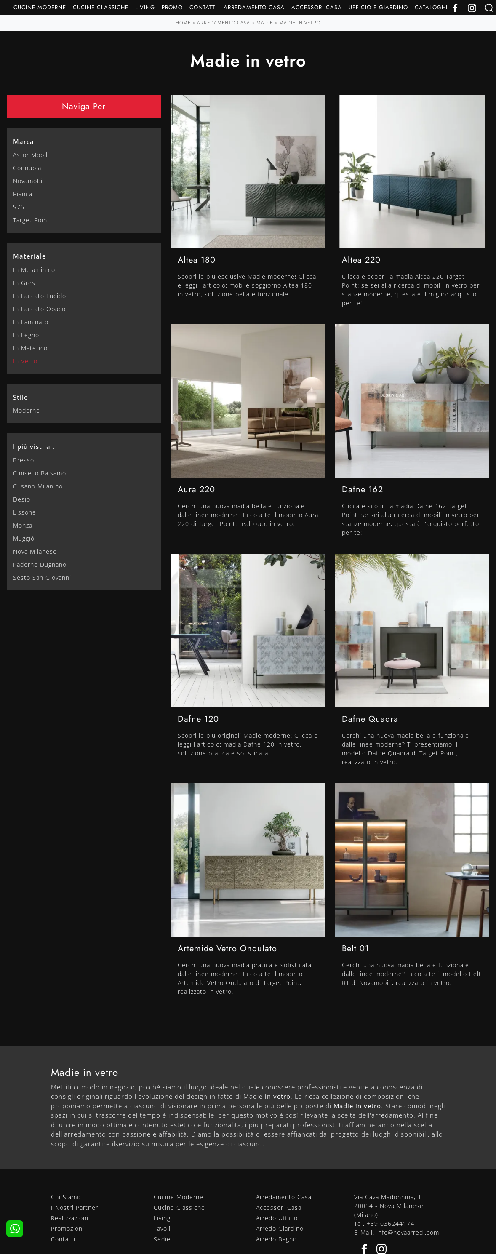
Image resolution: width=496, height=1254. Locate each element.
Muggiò (24, 538)
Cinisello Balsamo (39, 473)
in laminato (30, 322)
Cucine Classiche (100, 7)
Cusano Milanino (38, 486)
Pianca (22, 194)
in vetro (25, 361)
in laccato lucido (39, 296)
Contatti (203, 7)
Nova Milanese (35, 551)
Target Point (31, 220)
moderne (26, 410)
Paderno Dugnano (40, 564)
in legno (26, 335)
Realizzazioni (69, 1218)
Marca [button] (23, 141)
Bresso (23, 460)
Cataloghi (431, 7)
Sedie (162, 1239)
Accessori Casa (316, 7)
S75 (18, 207)
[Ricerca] (489, 7)
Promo (172, 7)
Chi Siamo (66, 1197)
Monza (22, 525)
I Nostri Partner (74, 1207)
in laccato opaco (39, 309)
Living (145, 7)
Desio (21, 499)
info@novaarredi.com (407, 1232)
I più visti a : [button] (34, 446)
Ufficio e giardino (378, 7)
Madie (264, 22)
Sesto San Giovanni (42, 578)
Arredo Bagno (276, 1239)
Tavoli (162, 1229)
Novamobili (29, 181)
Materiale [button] (29, 256)
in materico (30, 348)
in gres (24, 283)
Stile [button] (20, 397)
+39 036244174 (390, 1223)
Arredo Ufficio (277, 1218)
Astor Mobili (31, 155)
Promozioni (67, 1229)
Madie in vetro (299, 22)
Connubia (27, 168)
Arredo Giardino (280, 1229)
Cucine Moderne (39, 7)
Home (183, 22)
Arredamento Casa (254, 7)
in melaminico (34, 270)
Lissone (24, 512)
